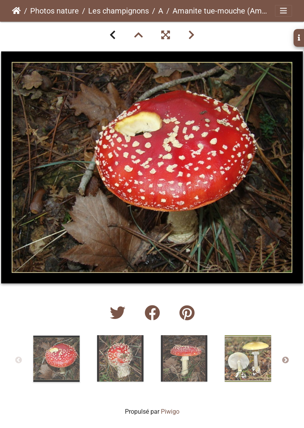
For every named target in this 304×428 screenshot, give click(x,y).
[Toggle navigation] (283, 11)
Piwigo (170, 411)
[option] (56, 358)
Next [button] (285, 360)
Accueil (16, 11)
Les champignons (118, 10)
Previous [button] (18, 360)
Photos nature (54, 10)
